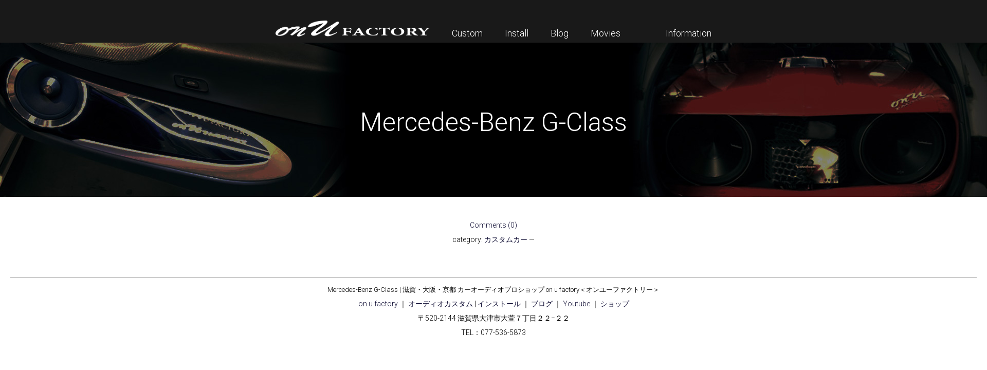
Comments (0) (493, 225)
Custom (467, 33)
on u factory (378, 304)
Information (688, 33)
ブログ (542, 304)
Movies (605, 33)
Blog (560, 33)
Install (516, 33)
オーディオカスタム (440, 304)
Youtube (576, 304)
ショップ (614, 304)
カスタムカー (505, 239)
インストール (499, 304)
